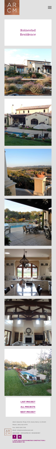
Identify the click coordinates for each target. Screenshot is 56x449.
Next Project (28, 412)
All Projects (28, 407)
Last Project (28, 402)
